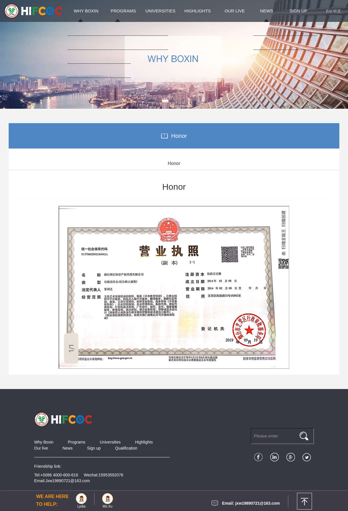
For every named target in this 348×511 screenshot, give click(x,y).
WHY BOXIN (86, 10)
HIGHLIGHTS (197, 10)
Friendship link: (47, 466)
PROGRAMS (123, 10)
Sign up (94, 448)
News (68, 448)
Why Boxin (44, 442)
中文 (337, 11)
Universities (110, 442)
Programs (76, 442)
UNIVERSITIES (160, 10)
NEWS (266, 10)
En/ (329, 11)
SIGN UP (298, 10)
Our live (41, 448)
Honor (179, 136)
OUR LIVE (235, 10)
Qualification (126, 448)
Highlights (144, 442)
